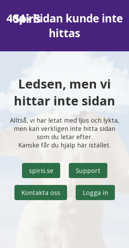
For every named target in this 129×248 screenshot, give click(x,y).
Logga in (95, 192)
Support (88, 170)
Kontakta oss (40, 192)
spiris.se (41, 170)
